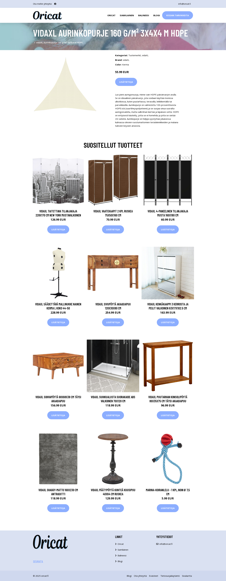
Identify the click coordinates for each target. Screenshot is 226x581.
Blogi (156, 15)
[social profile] (55, 4)
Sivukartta (187, 575)
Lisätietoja (126, 81)
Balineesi (143, 15)
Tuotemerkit (134, 55)
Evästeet (153, 575)
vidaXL (145, 55)
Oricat (111, 15)
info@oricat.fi (184, 3)
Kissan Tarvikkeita (177, 15)
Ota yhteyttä (140, 575)
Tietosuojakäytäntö (170, 575)
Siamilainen (127, 15)
